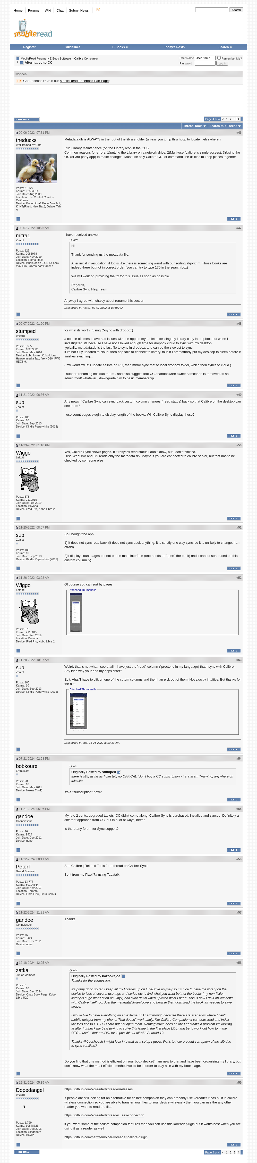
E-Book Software (60, 58)
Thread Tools (192, 126)
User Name (187, 58)
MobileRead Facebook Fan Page (84, 81)
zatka (22, 970)
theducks (26, 140)
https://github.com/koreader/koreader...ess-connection (104, 1115)
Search (226, 47)
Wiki (48, 10)
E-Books (120, 47)
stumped (26, 331)
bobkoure (26, 766)
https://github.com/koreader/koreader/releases (98, 1089)
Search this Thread (223, 126)
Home (18, 10)
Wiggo (23, 453)
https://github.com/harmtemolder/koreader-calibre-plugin (106, 1137)
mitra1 (23, 235)
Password (186, 63)
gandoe (24, 816)
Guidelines (72, 47)
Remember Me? (229, 58)
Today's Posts (174, 47)
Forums (33, 10)
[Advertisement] (128, 100)
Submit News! (79, 10)
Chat (59, 10)
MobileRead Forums (33, 58)
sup (20, 402)
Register (29, 47)
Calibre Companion (86, 58)
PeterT (23, 866)
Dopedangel (30, 1090)
